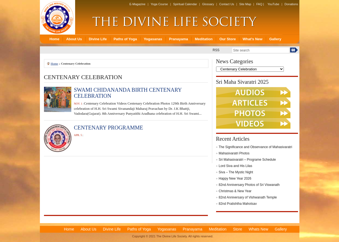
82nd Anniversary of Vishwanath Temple (248, 197)
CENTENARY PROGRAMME (108, 128)
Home (54, 63)
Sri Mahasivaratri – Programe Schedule (247, 160)
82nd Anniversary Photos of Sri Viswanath (249, 185)
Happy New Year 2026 (235, 178)
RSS (216, 50)
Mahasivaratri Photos (234, 153)
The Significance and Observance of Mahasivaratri (255, 147)
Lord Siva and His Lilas (235, 166)
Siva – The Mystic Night (236, 172)
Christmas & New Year (235, 191)
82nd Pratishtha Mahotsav (238, 204)
